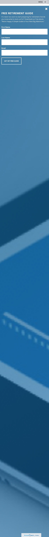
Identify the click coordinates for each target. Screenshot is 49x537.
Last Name (5, 38)
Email (3, 48)
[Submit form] (11, 61)
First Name (5, 27)
